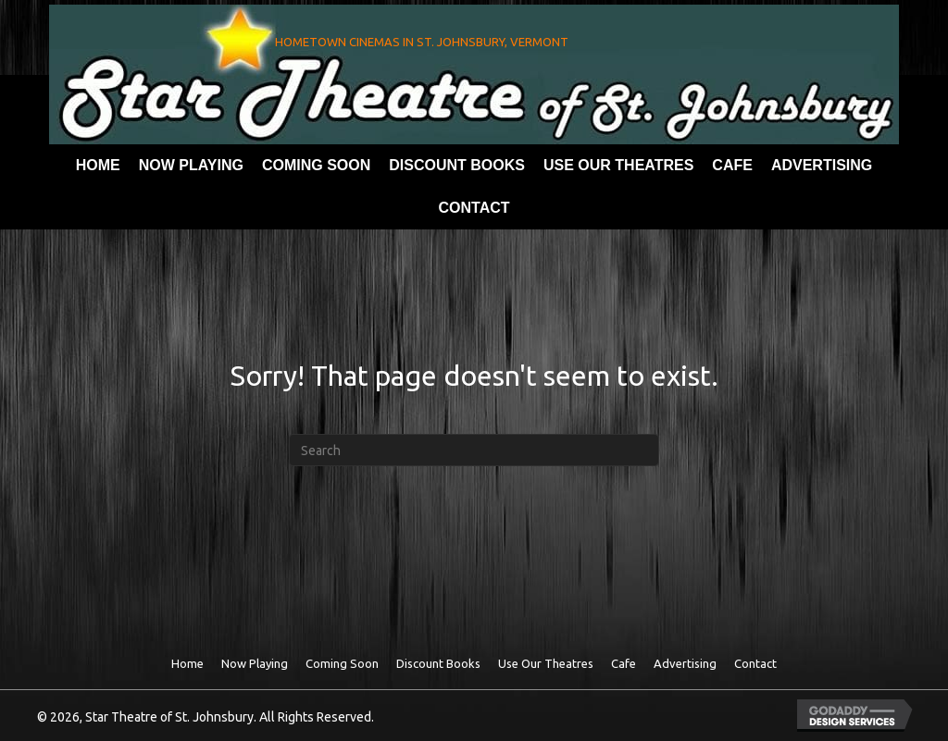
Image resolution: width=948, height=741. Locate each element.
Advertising (685, 663)
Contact (755, 663)
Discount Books (438, 663)
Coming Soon (342, 663)
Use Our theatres (545, 663)
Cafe (623, 663)
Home (187, 663)
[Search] (474, 450)
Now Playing (254, 663)
